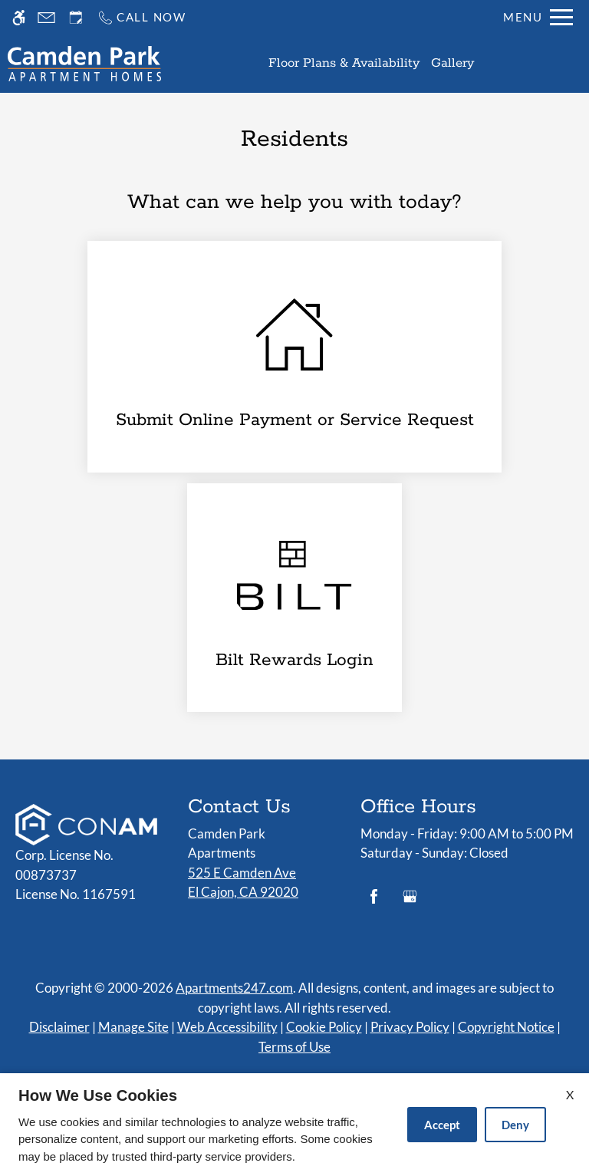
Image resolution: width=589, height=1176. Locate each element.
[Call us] (141, 17)
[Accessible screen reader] (18, 17)
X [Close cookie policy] (570, 1094)
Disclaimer (59, 1027)
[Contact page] (46, 17)
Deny (515, 1125)
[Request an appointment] (76, 17)
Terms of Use (294, 1047)
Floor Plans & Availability (344, 63)
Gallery (452, 63)
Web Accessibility (227, 1027)
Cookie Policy (324, 1027)
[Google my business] (410, 902)
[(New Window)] (294, 597)
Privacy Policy (409, 1027)
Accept (442, 1125)
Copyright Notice (506, 1027)
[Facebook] (373, 902)
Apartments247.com (234, 988)
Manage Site (133, 1027)
